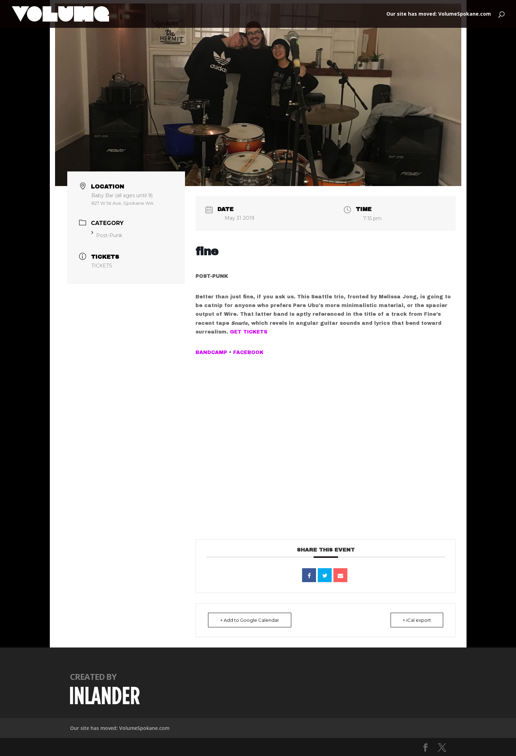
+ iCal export (417, 620)
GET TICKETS (248, 332)
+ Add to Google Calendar (249, 620)
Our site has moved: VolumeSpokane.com (438, 14)
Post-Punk (106, 235)
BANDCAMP (211, 352)
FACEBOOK (248, 352)
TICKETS (101, 266)
